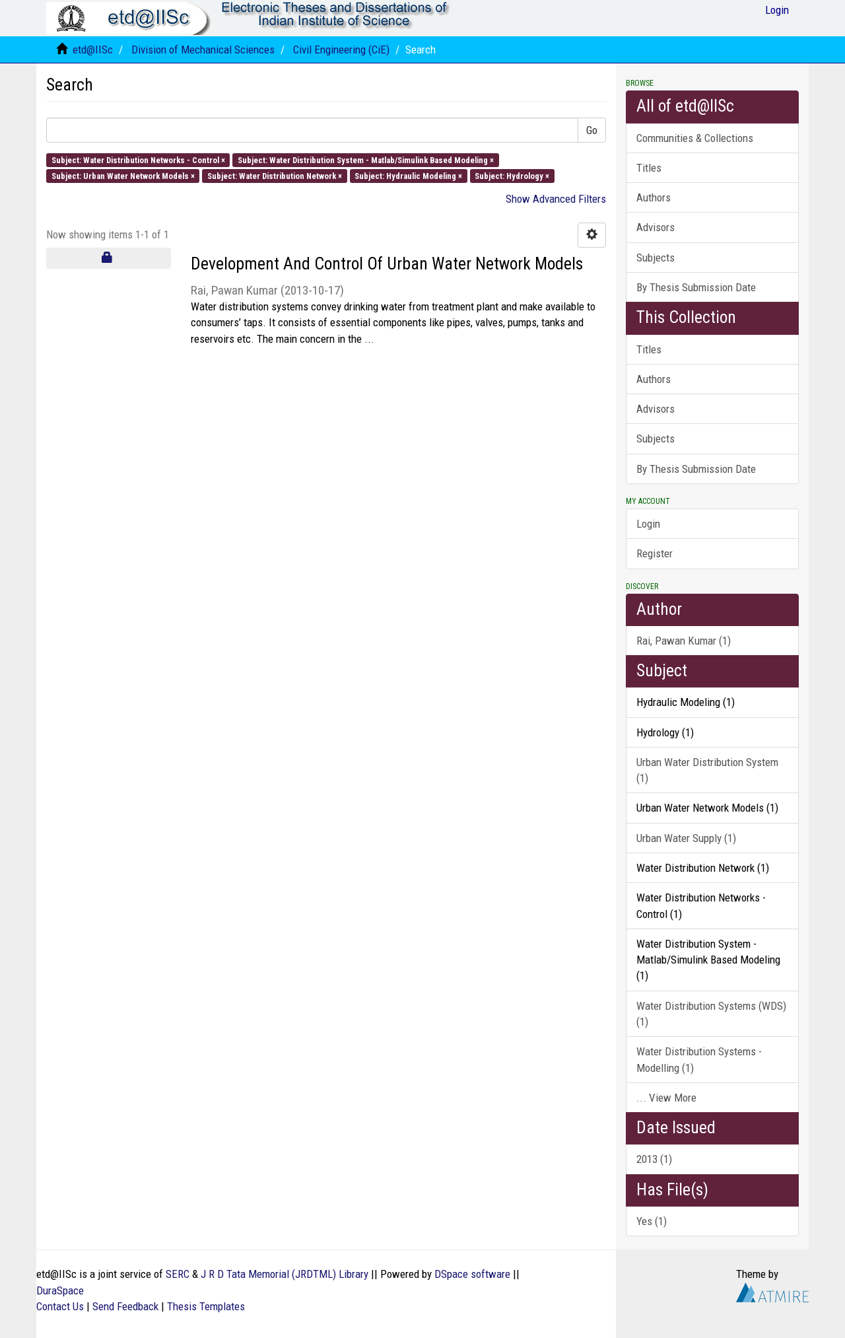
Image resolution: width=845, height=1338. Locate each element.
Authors (653, 197)
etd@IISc (93, 49)
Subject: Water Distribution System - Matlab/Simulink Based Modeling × (366, 159)
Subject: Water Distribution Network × (274, 175)
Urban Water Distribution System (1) (707, 770)
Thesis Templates (206, 1306)
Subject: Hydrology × (512, 175)
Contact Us (60, 1306)
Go (591, 130)
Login (648, 523)
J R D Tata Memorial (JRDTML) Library (284, 1274)
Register (654, 553)
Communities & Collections (694, 138)
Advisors (655, 227)
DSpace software (472, 1274)
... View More (666, 1097)
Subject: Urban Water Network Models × (123, 175)
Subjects (655, 257)
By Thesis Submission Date (696, 287)
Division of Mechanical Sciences (203, 49)
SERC (177, 1274)
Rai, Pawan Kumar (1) (683, 640)
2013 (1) (654, 1159)
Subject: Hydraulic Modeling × (408, 175)
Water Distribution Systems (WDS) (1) (711, 1013)
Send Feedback (125, 1306)
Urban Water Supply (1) (686, 838)
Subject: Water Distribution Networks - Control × (138, 159)
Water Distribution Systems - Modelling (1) (699, 1059)
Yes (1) (651, 1221)
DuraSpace (60, 1290)
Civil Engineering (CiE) (341, 49)
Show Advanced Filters (556, 198)
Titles (648, 167)
